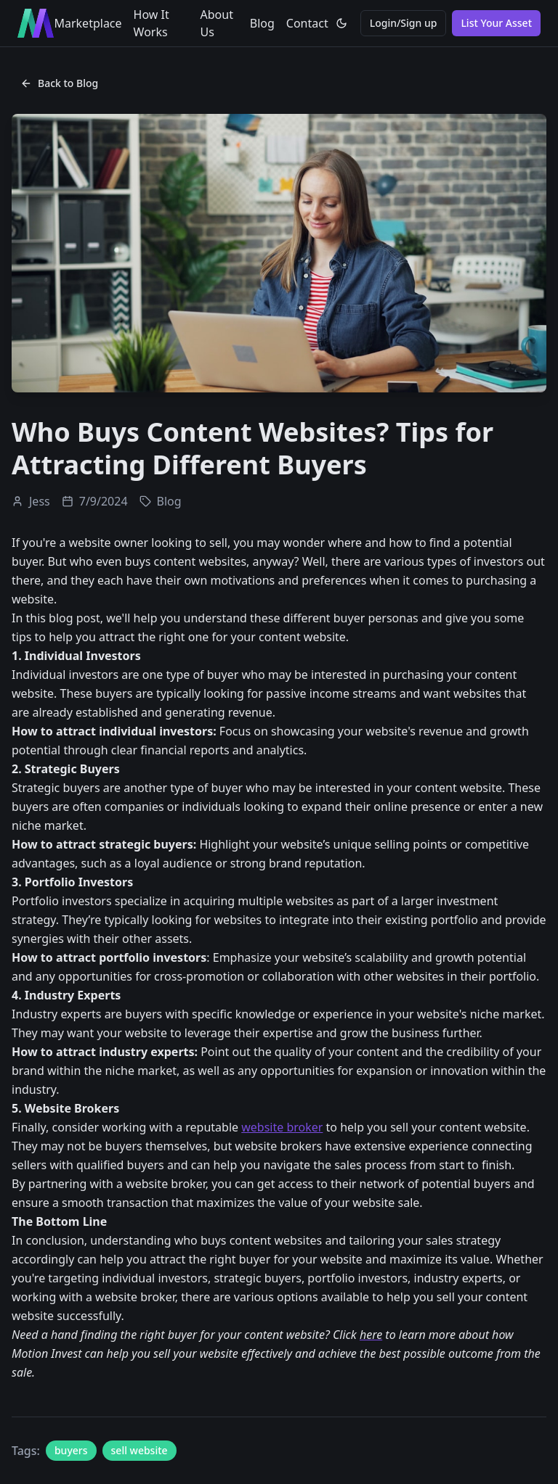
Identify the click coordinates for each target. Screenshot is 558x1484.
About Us (217, 23)
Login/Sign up (403, 23)
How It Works (151, 23)
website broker (282, 1127)
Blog (262, 23)
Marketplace (87, 23)
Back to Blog (59, 83)
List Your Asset (496, 23)
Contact (307, 23)
